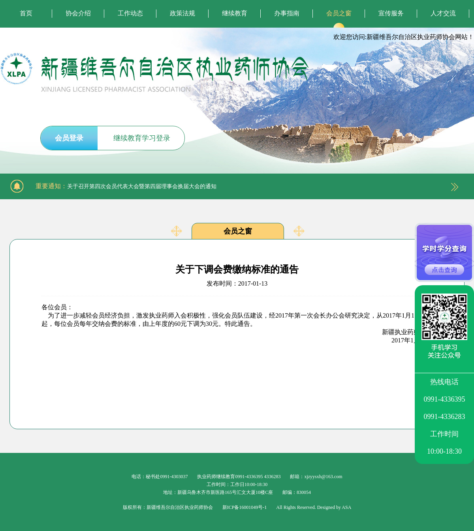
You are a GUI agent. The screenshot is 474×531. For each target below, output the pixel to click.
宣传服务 (391, 13)
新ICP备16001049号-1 (244, 507)
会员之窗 (339, 13)
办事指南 (286, 13)
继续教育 (234, 13)
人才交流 (443, 13)
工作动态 (130, 13)
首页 (26, 13)
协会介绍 (78, 13)
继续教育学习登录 (141, 138)
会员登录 (69, 138)
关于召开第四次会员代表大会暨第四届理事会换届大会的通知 (141, 186)
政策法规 (182, 13)
